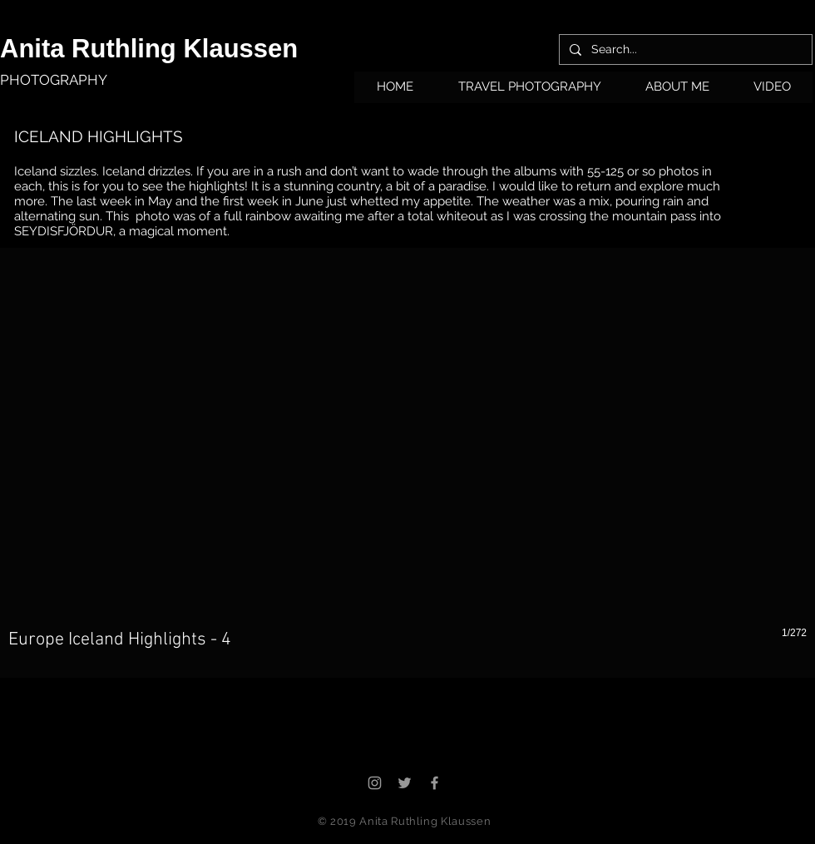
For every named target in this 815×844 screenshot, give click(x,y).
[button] (529, 92)
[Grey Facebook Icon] (434, 783)
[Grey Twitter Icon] (404, 783)
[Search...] (684, 50)
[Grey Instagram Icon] (374, 783)
